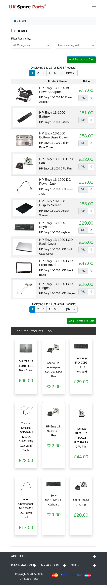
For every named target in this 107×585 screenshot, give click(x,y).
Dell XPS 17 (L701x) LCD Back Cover (26, 366)
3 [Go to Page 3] (43, 73)
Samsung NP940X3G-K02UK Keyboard (81, 365)
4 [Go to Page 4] (49, 73)
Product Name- (57, 81)
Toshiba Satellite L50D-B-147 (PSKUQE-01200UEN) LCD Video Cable (26, 437)
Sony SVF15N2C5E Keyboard (53, 500)
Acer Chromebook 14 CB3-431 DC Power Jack (26, 508)
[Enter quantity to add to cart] (91, 98)
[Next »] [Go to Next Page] (70, 73)
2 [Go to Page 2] (38, 73)
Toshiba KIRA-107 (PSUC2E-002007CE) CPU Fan (81, 437)
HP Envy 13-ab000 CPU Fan (53, 431)
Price (86, 81)
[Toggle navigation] (93, 6)
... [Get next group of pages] (61, 73)
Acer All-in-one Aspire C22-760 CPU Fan (53, 370)
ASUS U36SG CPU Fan (81, 502)
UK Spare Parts (29, 579)
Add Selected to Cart (81, 59)
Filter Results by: (21, 38)
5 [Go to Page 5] (55, 73)
